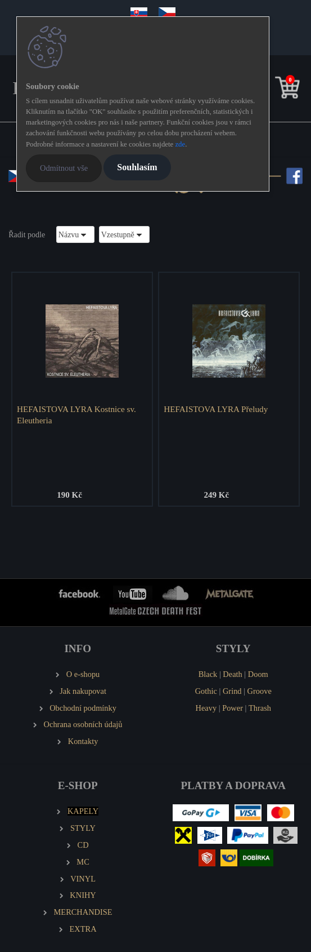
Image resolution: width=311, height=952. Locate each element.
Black (208, 674)
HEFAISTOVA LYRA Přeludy (216, 409)
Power (232, 707)
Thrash (260, 707)
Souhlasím (137, 167)
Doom (258, 674)
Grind (232, 691)
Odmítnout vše (64, 167)
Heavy (206, 707)
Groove (259, 691)
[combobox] (75, 234)
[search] (269, 90)
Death (232, 674)
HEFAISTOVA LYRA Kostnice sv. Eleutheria (76, 414)
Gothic (206, 691)
